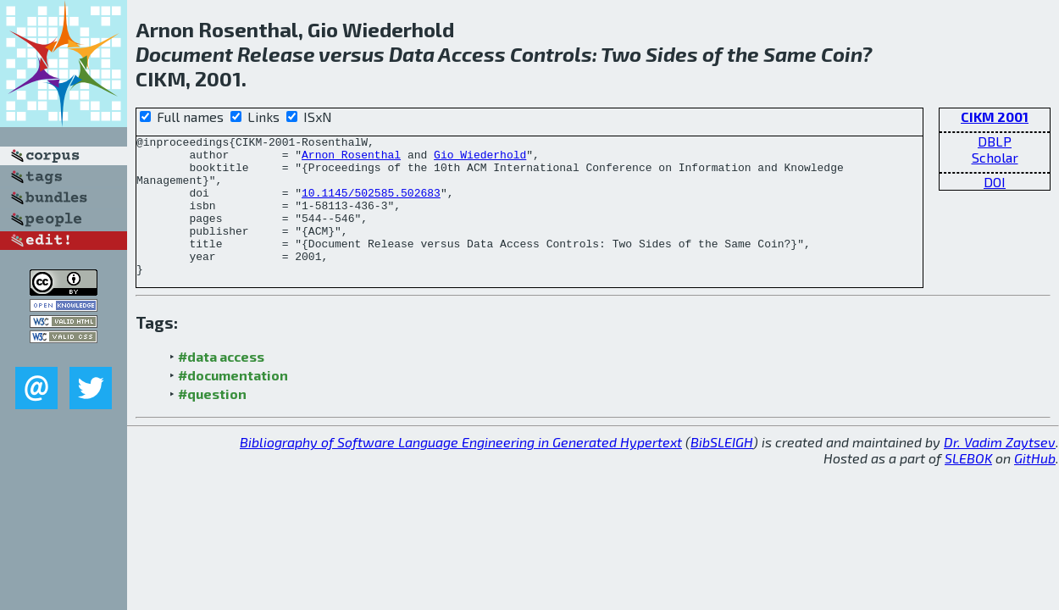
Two (621, 54)
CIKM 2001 (995, 116)
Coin (841, 54)
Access (472, 54)
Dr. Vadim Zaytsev (1000, 470)
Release (276, 54)
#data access (221, 384)
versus (352, 54)
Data (412, 54)
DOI (995, 182)
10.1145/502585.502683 (371, 205)
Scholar (995, 157)
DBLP (995, 141)
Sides (672, 54)
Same (790, 54)
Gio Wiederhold (480, 159)
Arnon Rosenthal (351, 159)
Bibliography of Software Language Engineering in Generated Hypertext (461, 470)
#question (212, 421)
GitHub (1035, 486)
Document (184, 54)
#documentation (233, 403)
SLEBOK (968, 486)
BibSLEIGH (721, 470)
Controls (551, 54)
